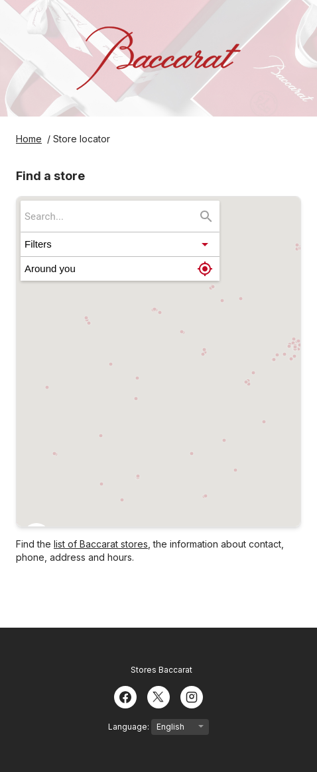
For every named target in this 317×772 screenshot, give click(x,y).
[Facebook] (125, 695)
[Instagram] (191, 695)
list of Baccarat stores (101, 544)
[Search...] (206, 216)
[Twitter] (158, 695)
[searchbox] (111, 216)
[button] (120, 244)
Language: (158, 727)
